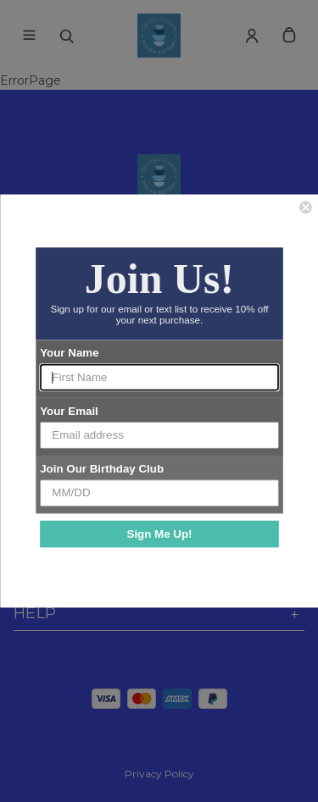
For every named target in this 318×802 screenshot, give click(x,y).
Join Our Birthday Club (102, 468)
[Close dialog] (305, 207)
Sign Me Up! (159, 533)
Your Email (69, 411)
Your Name (69, 353)
